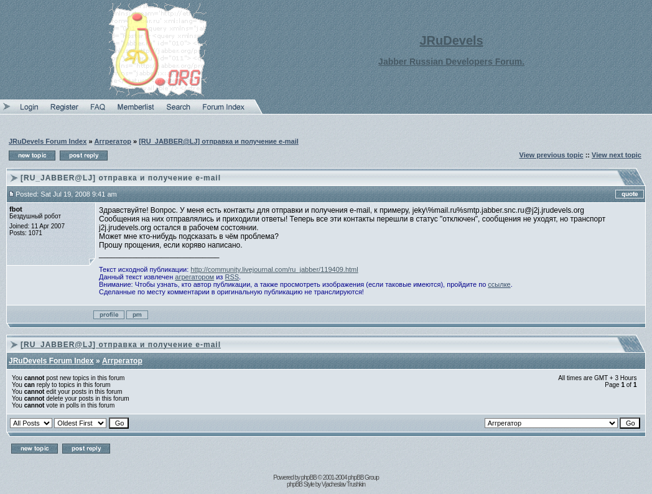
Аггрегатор (113, 141)
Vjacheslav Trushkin (343, 484)
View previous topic (551, 155)
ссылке (499, 284)
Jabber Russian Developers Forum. (451, 62)
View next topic (616, 155)
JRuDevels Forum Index (47, 141)
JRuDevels (451, 40)
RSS (232, 277)
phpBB (309, 477)
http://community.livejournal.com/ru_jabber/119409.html (274, 269)
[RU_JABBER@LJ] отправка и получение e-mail (219, 141)
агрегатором (194, 277)
